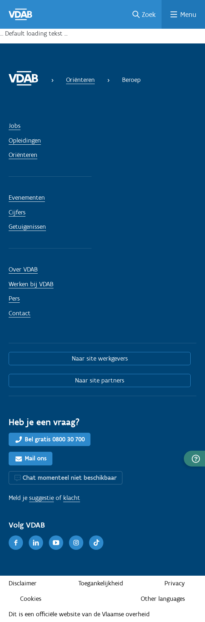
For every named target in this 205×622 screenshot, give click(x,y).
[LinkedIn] (36, 542)
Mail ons (36, 458)
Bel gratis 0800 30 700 (55, 439)
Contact (20, 313)
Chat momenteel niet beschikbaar (70, 478)
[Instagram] (76, 542)
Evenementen (27, 197)
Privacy (174, 583)
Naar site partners (99, 380)
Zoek (149, 14)
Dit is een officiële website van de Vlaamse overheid (79, 614)
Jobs (14, 126)
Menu (188, 14)
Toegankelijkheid (100, 583)
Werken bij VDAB (31, 284)
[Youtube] (56, 542)
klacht (71, 498)
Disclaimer (23, 583)
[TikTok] (96, 542)
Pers (14, 298)
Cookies (30, 599)
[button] (194, 458)
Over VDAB (23, 269)
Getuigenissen (27, 227)
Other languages (163, 599)
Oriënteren (80, 80)
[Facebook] (16, 542)
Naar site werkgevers (100, 358)
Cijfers (17, 212)
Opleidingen (25, 140)
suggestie (41, 498)
